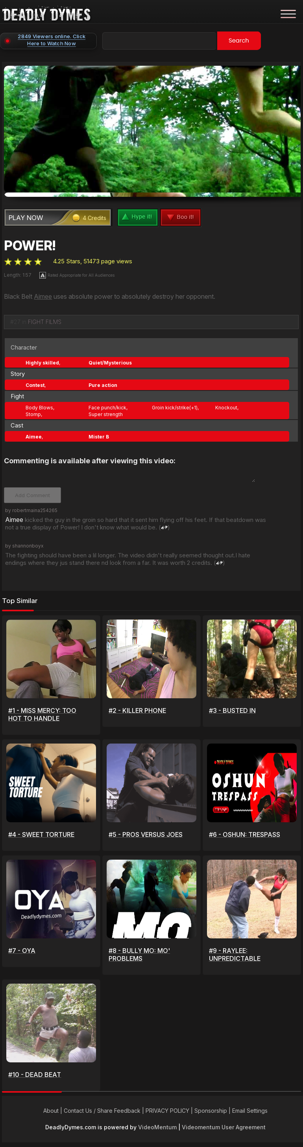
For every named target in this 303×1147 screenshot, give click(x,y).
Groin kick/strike (170, 405)
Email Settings (250, 1111)
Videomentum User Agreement (224, 1128)
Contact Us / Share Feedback (102, 1111)
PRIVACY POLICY (167, 1111)
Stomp (33, 412)
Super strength (106, 412)
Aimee (43, 294)
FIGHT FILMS (44, 319)
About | (53, 1111)
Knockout (226, 405)
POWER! (29, 243)
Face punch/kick (107, 405)
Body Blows (39, 405)
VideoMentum (157, 1128)
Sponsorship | (213, 1111)
